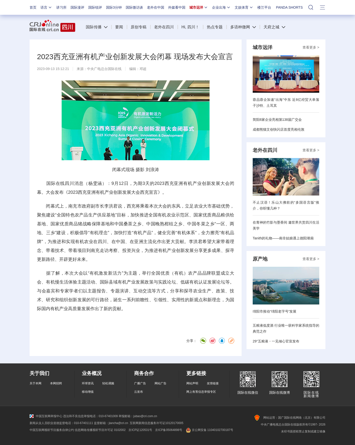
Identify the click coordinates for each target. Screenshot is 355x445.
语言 (46, 7)
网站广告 (160, 383)
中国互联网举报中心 (46, 416)
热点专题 (215, 27)
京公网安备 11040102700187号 (209, 430)
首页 (33, 7)
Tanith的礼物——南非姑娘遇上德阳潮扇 (283, 238)
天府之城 (271, 27)
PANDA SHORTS (289, 7)
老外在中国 (155, 7)
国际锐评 (95, 7)
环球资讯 (88, 383)
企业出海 (221, 7)
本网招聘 (56, 383)
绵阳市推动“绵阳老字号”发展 (274, 311)
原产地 (260, 259)
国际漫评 (77, 7)
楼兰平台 (264, 7)
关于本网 (35, 383)
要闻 (119, 27)
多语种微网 (240, 27)
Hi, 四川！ (190, 27)
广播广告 (140, 383)
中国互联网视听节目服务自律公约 (52, 430)
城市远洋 (198, 7)
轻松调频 (108, 383)
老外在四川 (164, 27)
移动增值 (88, 391)
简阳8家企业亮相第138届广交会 (277, 120)
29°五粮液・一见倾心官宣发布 (276, 341)
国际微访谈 (134, 7)
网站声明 (192, 383)
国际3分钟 (114, 7)
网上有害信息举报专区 (201, 391)
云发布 (138, 391)
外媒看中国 (176, 7)
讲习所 (61, 7)
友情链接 (213, 383)
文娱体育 (244, 7)
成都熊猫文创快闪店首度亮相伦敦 (278, 129)
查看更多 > (310, 47)
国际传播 (94, 27)
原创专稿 (138, 27)
